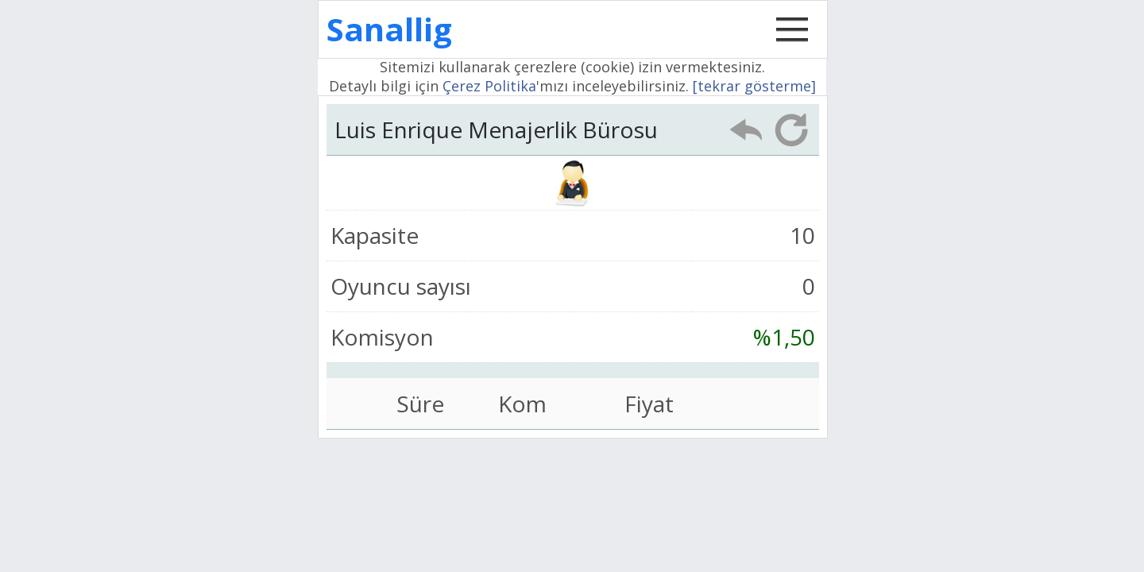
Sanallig (389, 29)
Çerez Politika (489, 85)
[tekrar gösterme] (754, 85)
